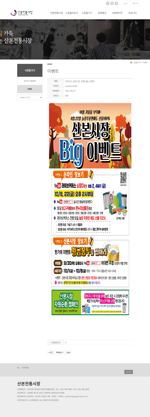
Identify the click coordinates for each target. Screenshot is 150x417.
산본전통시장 (56, 13)
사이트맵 (25, 367)
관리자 (128, 372)
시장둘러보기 (71, 13)
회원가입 (135, 3)
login (125, 3)
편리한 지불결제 (30, 81)
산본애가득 (117, 13)
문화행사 (102, 13)
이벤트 (29, 89)
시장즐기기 (87, 13)
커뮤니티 (132, 13)
